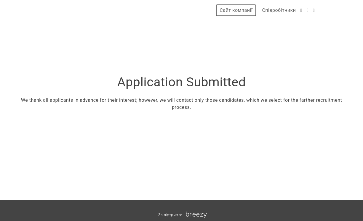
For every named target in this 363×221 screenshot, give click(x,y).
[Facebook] (301, 10)
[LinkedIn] (314, 10)
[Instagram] (307, 10)
